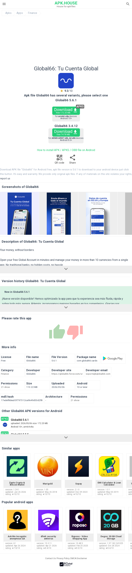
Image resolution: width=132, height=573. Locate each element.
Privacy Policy (63, 558)
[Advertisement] (66, 42)
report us (5, 178)
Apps (19, 13)
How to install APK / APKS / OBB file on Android (66, 150)
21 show (5, 387)
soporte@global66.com (98, 374)
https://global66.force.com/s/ (67, 374)
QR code (59, 160)
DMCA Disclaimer (78, 558)
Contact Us (50, 558)
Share (72, 160)
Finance (32, 13)
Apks (8, 13)
